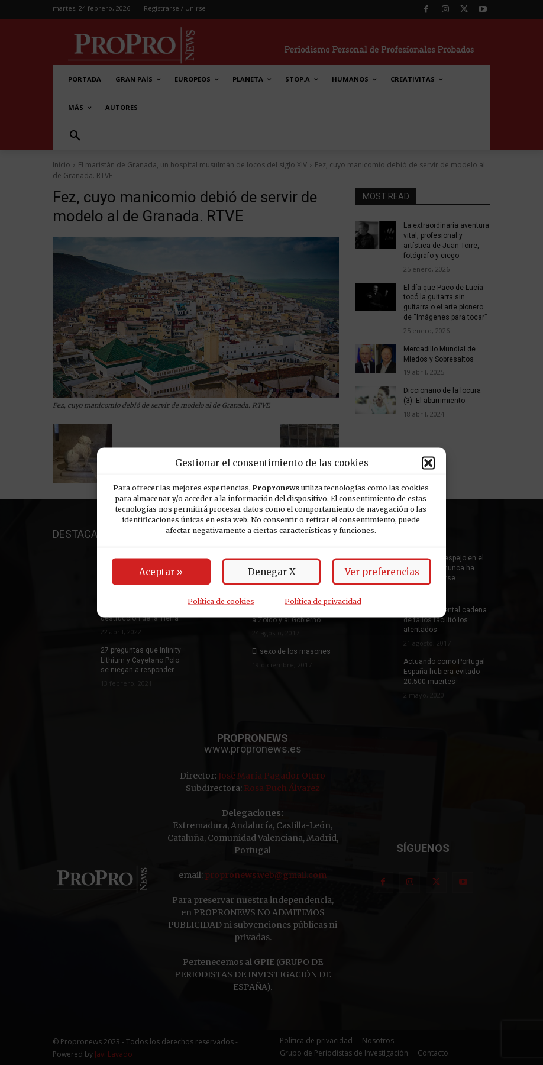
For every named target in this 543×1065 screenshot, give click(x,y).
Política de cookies (221, 601)
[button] (428, 463)
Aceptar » (161, 571)
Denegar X (272, 571)
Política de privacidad (323, 601)
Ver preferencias (382, 571)
